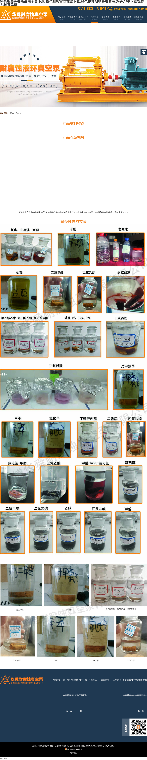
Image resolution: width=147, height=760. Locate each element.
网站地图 (73, 753)
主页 (10, 113)
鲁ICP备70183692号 (73, 749)
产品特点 (17, 113)
